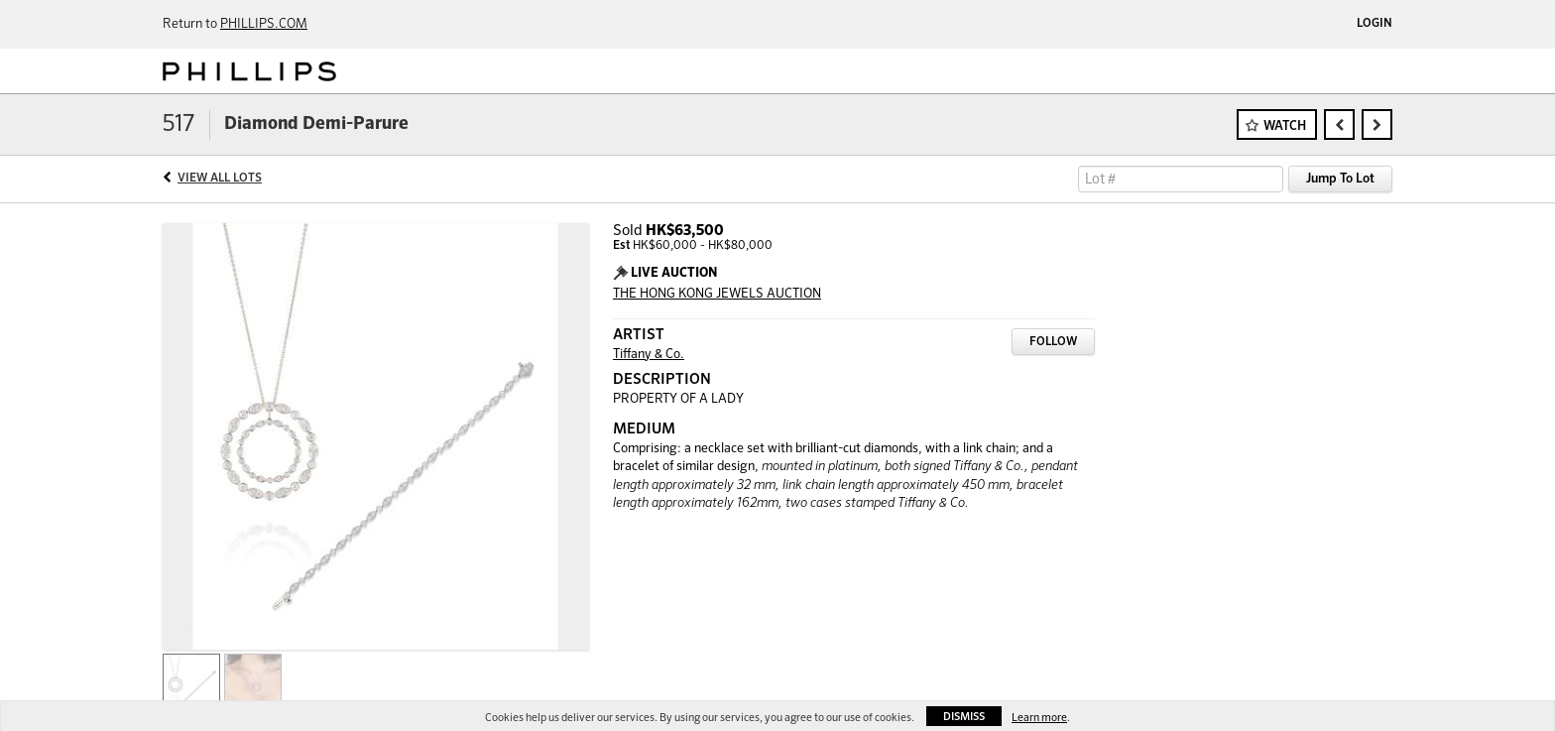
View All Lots (220, 178)
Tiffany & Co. (648, 354)
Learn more (1039, 717)
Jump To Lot (1340, 179)
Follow (1053, 342)
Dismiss (964, 716)
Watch (1284, 126)
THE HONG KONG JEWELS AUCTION (717, 294)
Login (1374, 24)
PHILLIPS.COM (263, 24)
